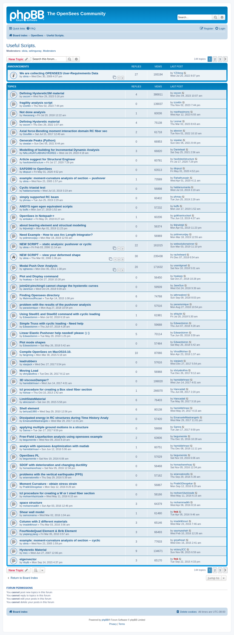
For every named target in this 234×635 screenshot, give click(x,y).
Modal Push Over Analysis (38, 265)
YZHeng (178, 73)
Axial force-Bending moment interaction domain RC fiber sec (63, 131)
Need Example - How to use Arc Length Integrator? (56, 234)
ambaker (28, 219)
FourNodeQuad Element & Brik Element (48, 531)
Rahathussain (181, 177)
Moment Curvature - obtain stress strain (48, 484)
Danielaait (179, 149)
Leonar (178, 121)
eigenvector (28, 559)
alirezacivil (29, 402)
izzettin (27, 105)
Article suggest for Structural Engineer (47, 159)
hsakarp (27, 279)
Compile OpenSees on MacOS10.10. (45, 351)
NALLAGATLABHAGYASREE (39, 153)
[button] (225, 59)
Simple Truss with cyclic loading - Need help (51, 323)
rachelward (180, 254)
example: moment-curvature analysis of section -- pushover (63, 178)
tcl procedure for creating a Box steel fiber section (56, 389)
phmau (27, 200)
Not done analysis (33, 112)
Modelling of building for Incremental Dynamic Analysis (60, 150)
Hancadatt (179, 389)
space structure (31, 502)
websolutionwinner (184, 243)
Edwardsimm (30, 317)
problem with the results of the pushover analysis (55, 304)
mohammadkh (31, 505)
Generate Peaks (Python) (37, 140)
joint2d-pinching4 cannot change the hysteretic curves (59, 285)
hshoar (27, 392)
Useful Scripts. (21, 45)
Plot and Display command (39, 276)
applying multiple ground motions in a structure (54, 427)
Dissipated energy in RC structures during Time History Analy (64, 418)
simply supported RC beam (39, 197)
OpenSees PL (29, 455)
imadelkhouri (30, 524)
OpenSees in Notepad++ (37, 216)
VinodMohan (181, 351)
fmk (176, 511)
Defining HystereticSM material (42, 93)
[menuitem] (30, 28)
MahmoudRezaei (32, 298)
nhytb (26, 562)
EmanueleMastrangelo (35, 421)
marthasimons (182, 111)
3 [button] (220, 59)
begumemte (29, 439)
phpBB (105, 620)
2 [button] (215, 59)
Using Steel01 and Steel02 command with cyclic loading (60, 314)
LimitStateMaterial (33, 399)
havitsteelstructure (33, 162)
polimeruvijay (30, 237)
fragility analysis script (36, 102)
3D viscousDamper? (34, 380)
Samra (26, 430)
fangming (28, 354)
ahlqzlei (178, 313)
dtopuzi (27, 171)
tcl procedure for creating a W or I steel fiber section (57, 493)
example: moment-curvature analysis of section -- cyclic (60, 540)
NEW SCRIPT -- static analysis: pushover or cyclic (56, 244)
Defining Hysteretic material (40, 121)
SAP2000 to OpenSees (36, 168)
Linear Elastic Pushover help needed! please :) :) (54, 333)
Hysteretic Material (33, 550)
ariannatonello (31, 477)
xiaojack (27, 364)
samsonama (30, 515)
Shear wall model (32, 512)
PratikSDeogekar (32, 487)
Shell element (29, 408)
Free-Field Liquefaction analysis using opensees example (61, 436)
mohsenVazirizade (33, 496)
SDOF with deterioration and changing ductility (53, 465)
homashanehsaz (32, 468)
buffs (26, 209)
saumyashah (181, 530)
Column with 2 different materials (43, 521)
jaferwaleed (180, 294)
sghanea (28, 268)
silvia (24, 50)
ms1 (25, 553)
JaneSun (28, 288)
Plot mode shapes (33, 342)
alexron (178, 130)
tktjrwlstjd (28, 228)
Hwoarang (28, 115)
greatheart (179, 540)
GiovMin (27, 134)
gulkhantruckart (182, 215)
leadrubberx (28, 361)
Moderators (49, 50)
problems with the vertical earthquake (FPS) (51, 474)
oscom (26, 96)
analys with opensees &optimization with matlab (54, 446)
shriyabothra (30, 373)
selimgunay (35, 50)
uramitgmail (180, 265)
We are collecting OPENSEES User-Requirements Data (59, 73)
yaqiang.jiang (30, 534)
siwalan (27, 143)
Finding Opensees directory (40, 295)
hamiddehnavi (31, 383)
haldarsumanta (31, 190)
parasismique (30, 307)
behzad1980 (30, 411)
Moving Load (29, 370)
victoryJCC (180, 549)
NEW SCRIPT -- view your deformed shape (50, 255)
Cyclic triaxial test (32, 187)
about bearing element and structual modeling (53, 225)
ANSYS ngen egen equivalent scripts (46, 206)
